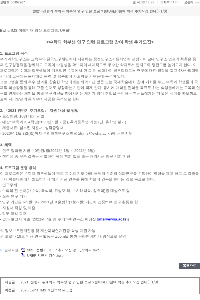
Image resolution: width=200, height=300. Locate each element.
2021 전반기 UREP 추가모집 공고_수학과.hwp (60, 249)
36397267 (18, 2)
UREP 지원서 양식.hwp (42, 255)
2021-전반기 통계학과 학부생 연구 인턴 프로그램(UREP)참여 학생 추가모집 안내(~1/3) (89, 281)
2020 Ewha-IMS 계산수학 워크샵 (47, 289)
